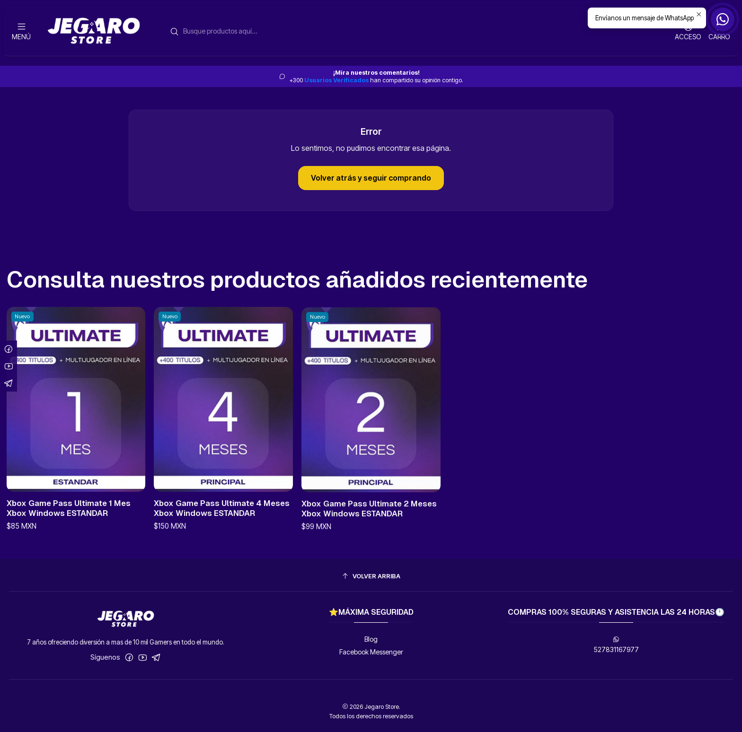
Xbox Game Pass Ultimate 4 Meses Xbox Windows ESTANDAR (222, 524)
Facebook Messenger (371, 652)
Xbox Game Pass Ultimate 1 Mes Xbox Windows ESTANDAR (69, 517)
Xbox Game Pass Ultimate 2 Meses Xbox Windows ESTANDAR (369, 536)
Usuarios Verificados (336, 80)
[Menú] (21, 31)
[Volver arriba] (371, 576)
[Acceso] (688, 31)
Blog (371, 639)
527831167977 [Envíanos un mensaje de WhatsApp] (616, 645)
